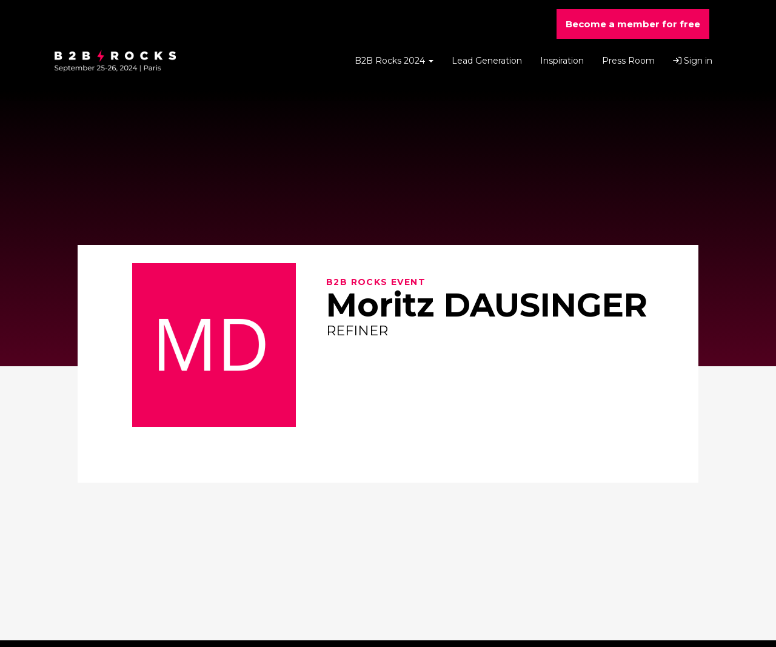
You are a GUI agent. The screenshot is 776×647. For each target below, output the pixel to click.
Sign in (692, 60)
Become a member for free (633, 24)
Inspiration (562, 60)
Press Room (628, 60)
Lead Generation (487, 60)
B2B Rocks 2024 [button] (394, 60)
